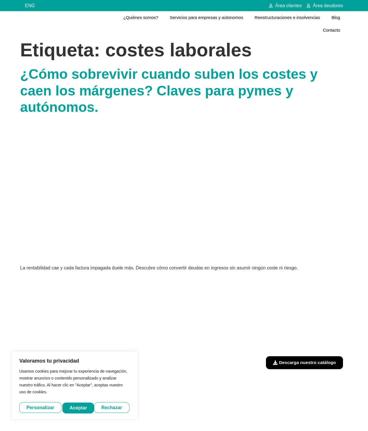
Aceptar (115, 407)
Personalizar (40, 407)
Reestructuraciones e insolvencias (287, 17)
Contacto (331, 30)
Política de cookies (238, 417)
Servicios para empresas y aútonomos (206, 17)
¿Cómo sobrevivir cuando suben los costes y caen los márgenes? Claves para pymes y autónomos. (169, 90)
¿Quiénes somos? (140, 17)
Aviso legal (162, 417)
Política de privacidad (196, 417)
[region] (75, 386)
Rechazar (80, 407)
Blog (335, 17)
